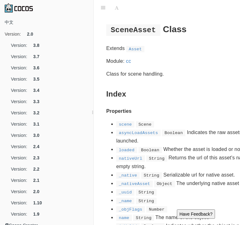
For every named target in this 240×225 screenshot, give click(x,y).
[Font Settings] (116, 8)
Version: (21, 34)
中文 (9, 22)
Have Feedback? (195, 214)
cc (128, 61)
